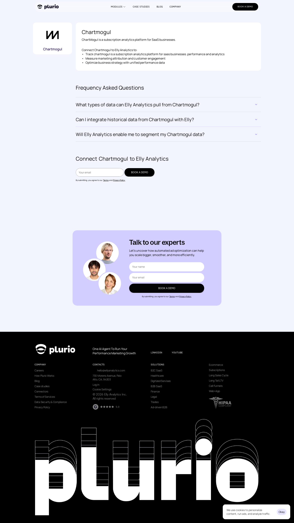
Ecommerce (216, 365)
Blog (37, 381)
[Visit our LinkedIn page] (160, 352)
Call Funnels (216, 386)
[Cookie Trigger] (102, 389)
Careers (39, 370)
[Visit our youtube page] (180, 352)
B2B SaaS (156, 386)
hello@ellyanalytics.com (111, 370)
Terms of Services (44, 396)
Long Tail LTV (216, 380)
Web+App (214, 391)
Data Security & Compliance (50, 402)
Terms (106, 180)
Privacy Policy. (119, 180)
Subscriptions (217, 370)
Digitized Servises (161, 381)
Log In (96, 384)
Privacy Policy (42, 407)
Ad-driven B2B (159, 407)
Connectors (41, 391)
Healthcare (157, 375)
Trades (154, 402)
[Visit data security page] (220, 403)
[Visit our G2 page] (106, 407)
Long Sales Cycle (218, 375)
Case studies (42, 386)
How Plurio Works (44, 375)
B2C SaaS (156, 370)
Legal (154, 396)
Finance (155, 391)
